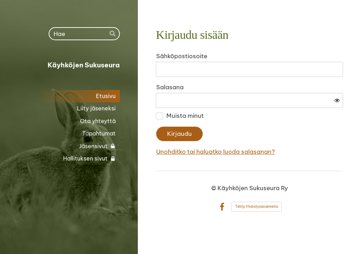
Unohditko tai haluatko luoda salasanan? (215, 151)
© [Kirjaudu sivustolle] (214, 188)
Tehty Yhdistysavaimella (256, 206)
